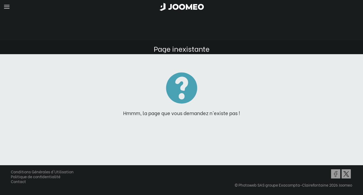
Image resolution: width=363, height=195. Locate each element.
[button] (14, 167)
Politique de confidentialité (37, 176)
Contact (20, 181)
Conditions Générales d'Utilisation (44, 171)
